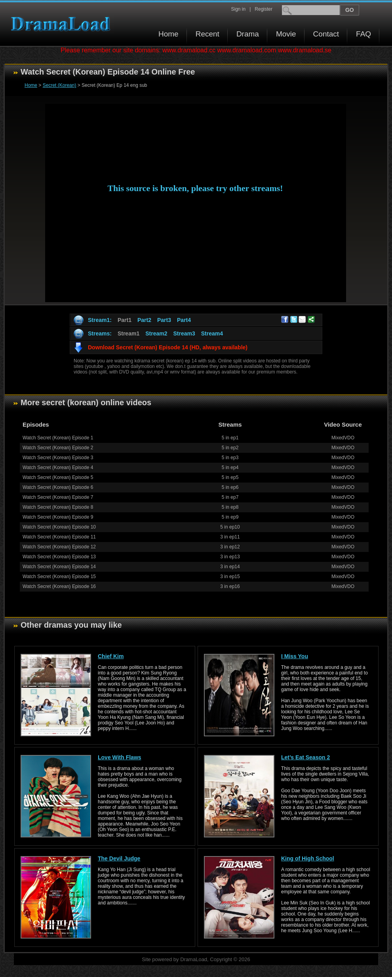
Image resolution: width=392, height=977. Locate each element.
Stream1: (100, 320)
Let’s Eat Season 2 (305, 757)
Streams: (100, 333)
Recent (207, 34)
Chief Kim (111, 656)
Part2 (144, 320)
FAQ (363, 34)
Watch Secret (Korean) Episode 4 (58, 467)
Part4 (184, 320)
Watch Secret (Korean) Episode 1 (58, 438)
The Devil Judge (119, 858)
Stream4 (212, 333)
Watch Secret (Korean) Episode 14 (59, 566)
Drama (247, 34)
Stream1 (128, 333)
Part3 (164, 320)
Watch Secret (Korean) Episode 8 (58, 507)
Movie (286, 34)
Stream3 (184, 333)
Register (263, 9)
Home (168, 34)
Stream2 (156, 333)
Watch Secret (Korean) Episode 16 (59, 586)
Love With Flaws (119, 757)
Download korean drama (62, 24)
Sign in (238, 9)
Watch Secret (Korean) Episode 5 (58, 477)
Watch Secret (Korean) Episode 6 (58, 487)
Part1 (124, 320)
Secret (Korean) (59, 85)
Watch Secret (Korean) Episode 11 (59, 537)
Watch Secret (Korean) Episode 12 (59, 547)
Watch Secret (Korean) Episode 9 (58, 517)
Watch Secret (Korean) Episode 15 (59, 576)
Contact (326, 34)
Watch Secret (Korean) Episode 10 (59, 527)
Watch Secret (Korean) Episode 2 (58, 447)
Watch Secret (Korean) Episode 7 (58, 497)
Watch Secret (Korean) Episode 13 (59, 556)
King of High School (307, 858)
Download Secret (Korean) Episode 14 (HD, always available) (167, 347)
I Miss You (294, 656)
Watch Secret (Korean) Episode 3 (58, 457)
